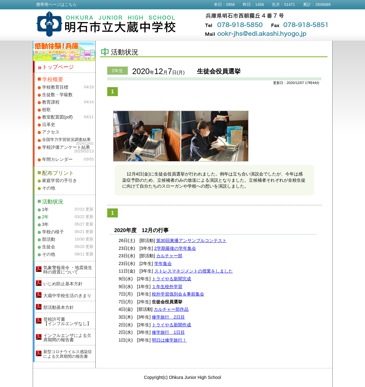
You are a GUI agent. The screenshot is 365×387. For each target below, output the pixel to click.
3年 (45, 224)
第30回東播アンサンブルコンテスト (191, 240)
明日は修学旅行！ (169, 340)
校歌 (46, 109)
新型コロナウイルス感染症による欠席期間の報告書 (67, 354)
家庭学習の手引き (59, 180)
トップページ (58, 67)
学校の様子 (53, 231)
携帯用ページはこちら (56, 4)
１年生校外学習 (167, 286)
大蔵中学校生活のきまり (67, 295)
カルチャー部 (169, 255)
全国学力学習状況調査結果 (66, 140)
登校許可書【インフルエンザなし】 (67, 321)
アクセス (51, 131)
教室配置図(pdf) (57, 116)
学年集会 (163, 263)
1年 (45, 209)
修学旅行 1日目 (168, 332)
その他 (48, 187)
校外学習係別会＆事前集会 (178, 293)
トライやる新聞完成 (171, 278)
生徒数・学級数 (57, 94)
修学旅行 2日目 (168, 317)
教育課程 (51, 102)
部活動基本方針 (58, 307)
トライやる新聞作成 (171, 324)
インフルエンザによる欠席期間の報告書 (67, 337)
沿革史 (48, 124)
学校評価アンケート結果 (66, 147)
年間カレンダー (57, 159)
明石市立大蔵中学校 (106, 24)
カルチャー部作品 (171, 309)
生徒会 (48, 246)
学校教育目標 (55, 87)
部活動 (48, 239)
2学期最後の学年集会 (175, 248)
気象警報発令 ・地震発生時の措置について (68, 269)
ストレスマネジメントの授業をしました (193, 270)
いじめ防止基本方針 (63, 283)
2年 (45, 216)
